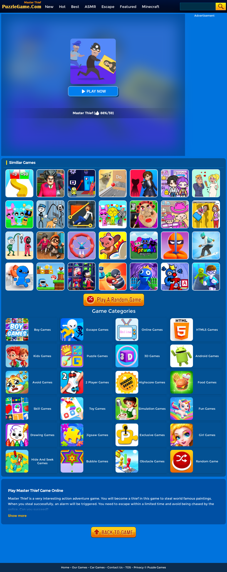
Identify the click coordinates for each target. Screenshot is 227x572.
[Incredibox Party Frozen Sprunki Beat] (19, 202)
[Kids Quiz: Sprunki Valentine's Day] (113, 202)
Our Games (79, 567)
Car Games (97, 567)
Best (75, 7)
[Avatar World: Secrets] (175, 171)
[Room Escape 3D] (113, 264)
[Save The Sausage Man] (82, 233)
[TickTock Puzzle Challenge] (113, 171)
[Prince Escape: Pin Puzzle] (82, 202)
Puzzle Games (156, 567)
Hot (62, 7)
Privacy (139, 567)
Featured (128, 7)
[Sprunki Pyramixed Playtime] (144, 233)
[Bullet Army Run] (19, 171)
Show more (17, 516)
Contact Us (115, 567)
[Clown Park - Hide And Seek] (82, 264)
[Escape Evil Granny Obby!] (144, 202)
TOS (128, 567)
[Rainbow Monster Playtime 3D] (144, 264)
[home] (21, 6)
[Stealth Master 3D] (175, 233)
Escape (107, 7)
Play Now (93, 91)
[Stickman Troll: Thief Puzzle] (50, 202)
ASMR (90, 7)
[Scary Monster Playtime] (144, 171)
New (49, 7)
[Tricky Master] (50, 171)
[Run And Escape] (50, 264)
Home (65, 567)
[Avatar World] (175, 202)
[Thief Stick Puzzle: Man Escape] (19, 233)
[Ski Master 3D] (206, 233)
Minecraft (150, 7)
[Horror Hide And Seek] (50, 233)
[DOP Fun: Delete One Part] (206, 202)
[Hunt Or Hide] (113, 233)
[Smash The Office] (19, 264)
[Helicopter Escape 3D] (206, 264)
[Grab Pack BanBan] (82, 171)
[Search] (197, 6)
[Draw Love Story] (206, 171)
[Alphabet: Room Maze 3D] (175, 264)
